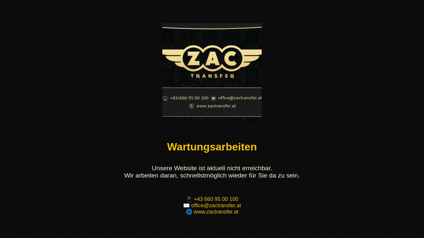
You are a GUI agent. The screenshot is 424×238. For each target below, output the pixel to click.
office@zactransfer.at (216, 205)
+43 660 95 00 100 (216, 199)
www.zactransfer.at (216, 212)
